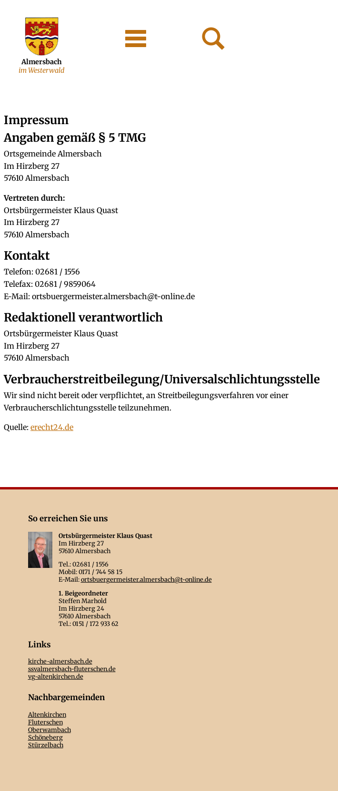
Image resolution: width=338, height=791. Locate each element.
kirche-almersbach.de (60, 661)
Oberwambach (49, 729)
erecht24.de (51, 427)
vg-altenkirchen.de (55, 676)
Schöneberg (45, 737)
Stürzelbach (45, 745)
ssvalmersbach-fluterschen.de (72, 669)
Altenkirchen (47, 714)
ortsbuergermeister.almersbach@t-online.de (146, 579)
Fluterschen (45, 722)
